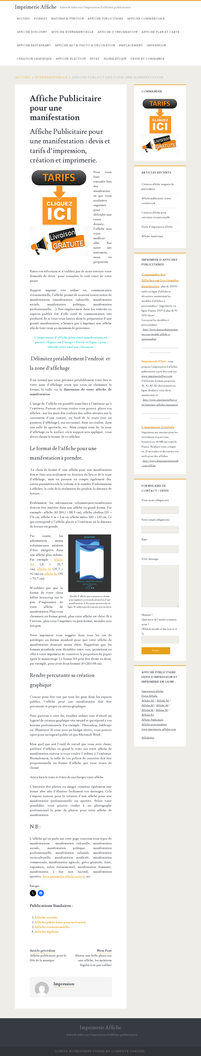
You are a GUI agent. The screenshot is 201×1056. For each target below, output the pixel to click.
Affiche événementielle (52, 927)
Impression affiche (153, 691)
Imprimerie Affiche (36, 7)
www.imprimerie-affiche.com (159, 729)
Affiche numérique (152, 236)
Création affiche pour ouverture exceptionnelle (156, 215)
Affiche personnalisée (154, 724)
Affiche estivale (46, 918)
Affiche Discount (32, 32)
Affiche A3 (148, 705)
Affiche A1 (147, 710)
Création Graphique (34, 58)
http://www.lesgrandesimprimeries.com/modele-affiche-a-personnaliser (160, 334)
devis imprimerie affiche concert (63, 876)
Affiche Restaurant (34, 45)
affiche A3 (44, 569)
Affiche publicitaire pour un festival (60, 922)
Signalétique (115, 58)
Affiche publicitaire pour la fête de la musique (48, 958)
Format (40, 18)
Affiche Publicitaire (105, 18)
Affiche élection (71, 58)
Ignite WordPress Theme (80, 1051)
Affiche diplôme (47, 932)
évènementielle (51, 77)
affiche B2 (51, 574)
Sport (95, 58)
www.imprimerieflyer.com (157, 376)
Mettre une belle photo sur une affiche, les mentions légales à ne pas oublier (93, 960)
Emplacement (131, 45)
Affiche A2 (163, 700)
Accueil (23, 18)
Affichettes (148, 737)
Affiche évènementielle (72, 32)
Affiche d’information (118, 32)
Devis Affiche (149, 696)
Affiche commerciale (146, 18)
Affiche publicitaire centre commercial (156, 201)
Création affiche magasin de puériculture (158, 187)
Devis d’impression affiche (157, 226)
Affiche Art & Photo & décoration (85, 45)
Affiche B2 (148, 715)
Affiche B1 (162, 710)
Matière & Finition (67, 18)
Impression (156, 45)
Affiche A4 (162, 705)
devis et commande (148, 58)
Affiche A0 (148, 700)
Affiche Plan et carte (161, 32)
